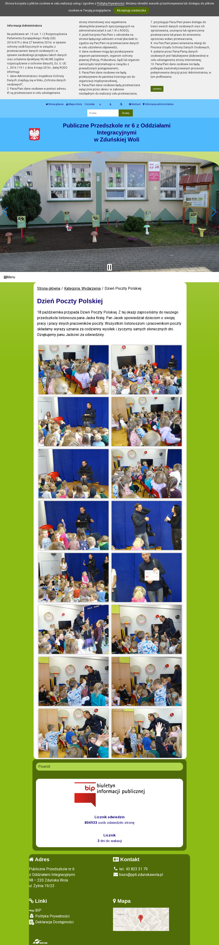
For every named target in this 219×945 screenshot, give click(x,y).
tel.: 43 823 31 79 (130, 869)
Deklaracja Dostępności (51, 922)
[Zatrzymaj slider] (109, 267)
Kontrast (135, 104)
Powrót (44, 766)
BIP (35, 910)
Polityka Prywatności (49, 916)
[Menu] (109, 277)
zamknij (157, 89)
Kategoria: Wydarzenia (82, 288)
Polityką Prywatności (110, 3)
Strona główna (55, 104)
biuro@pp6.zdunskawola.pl (138, 874)
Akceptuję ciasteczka (131, 10)
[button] (5, 212)
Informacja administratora (158, 104)
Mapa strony (74, 104)
